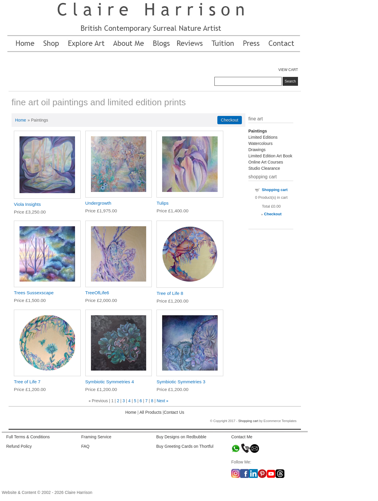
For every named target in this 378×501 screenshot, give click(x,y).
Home (20, 120)
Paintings (257, 131)
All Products (150, 412)
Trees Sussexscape (34, 292)
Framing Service (96, 436)
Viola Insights (27, 204)
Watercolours (260, 143)
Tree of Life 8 (170, 293)
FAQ (85, 446)
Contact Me (241, 436)
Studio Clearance (264, 168)
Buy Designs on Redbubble (181, 436)
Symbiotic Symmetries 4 (109, 381)
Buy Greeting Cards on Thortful (185, 446)
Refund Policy (19, 446)
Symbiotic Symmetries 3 (181, 381)
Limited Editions (263, 137)
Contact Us (174, 412)
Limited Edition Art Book (270, 155)
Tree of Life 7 (27, 381)
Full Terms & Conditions (28, 436)
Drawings (256, 149)
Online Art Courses (265, 162)
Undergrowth (98, 203)
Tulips (162, 203)
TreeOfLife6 (97, 292)
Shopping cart (275, 190)
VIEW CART (288, 70)
